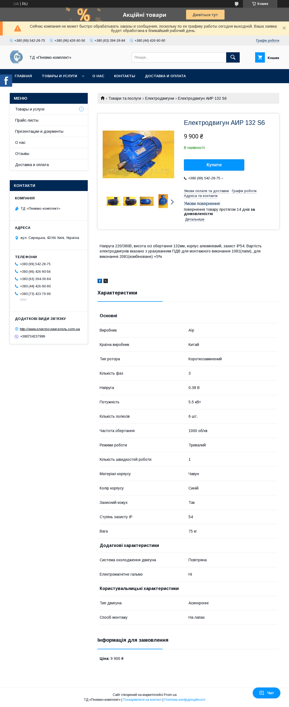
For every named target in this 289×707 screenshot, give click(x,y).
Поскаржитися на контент (142, 700)
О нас (98, 76)
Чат (266, 692)
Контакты (124, 76)
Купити (214, 165)
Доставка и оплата (165, 76)
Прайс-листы (26, 120)
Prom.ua (170, 695)
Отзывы (22, 153)
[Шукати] (233, 57)
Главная (23, 76)
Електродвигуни (159, 98)
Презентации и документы (39, 131)
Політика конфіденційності (184, 700)
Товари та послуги (124, 98)
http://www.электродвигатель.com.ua (50, 329)
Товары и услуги (59, 76)
